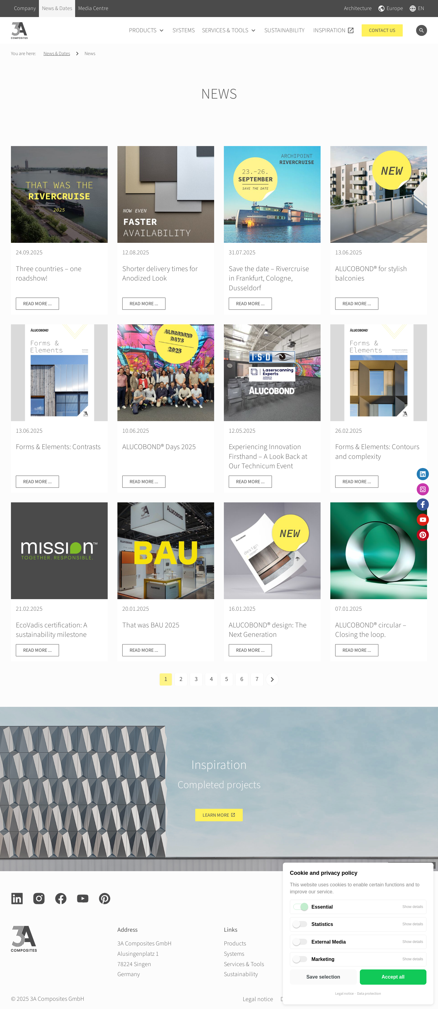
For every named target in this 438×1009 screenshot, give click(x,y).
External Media (328, 941)
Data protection (369, 993)
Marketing (323, 959)
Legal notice (344, 993)
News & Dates (56, 53)
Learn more (216, 815)
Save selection (323, 976)
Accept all (393, 976)
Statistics (322, 924)
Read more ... (37, 303)
